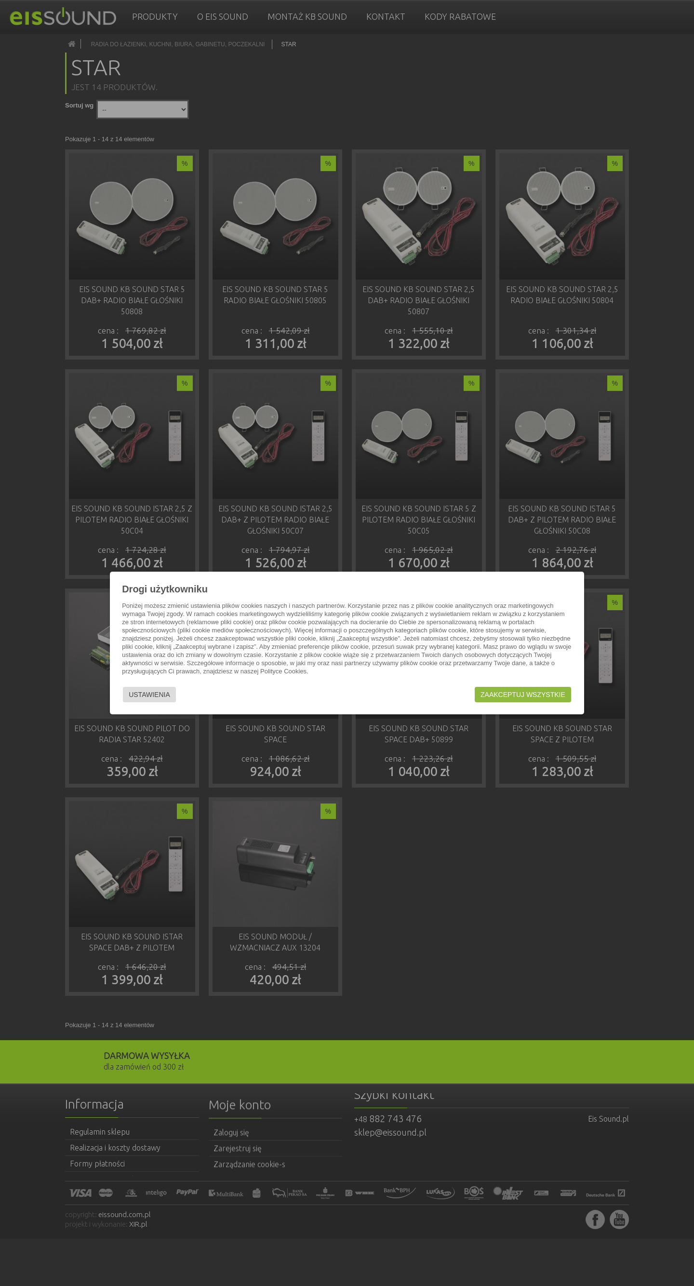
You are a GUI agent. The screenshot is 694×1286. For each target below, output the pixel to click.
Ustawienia (151, 694)
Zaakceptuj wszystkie (521, 694)
